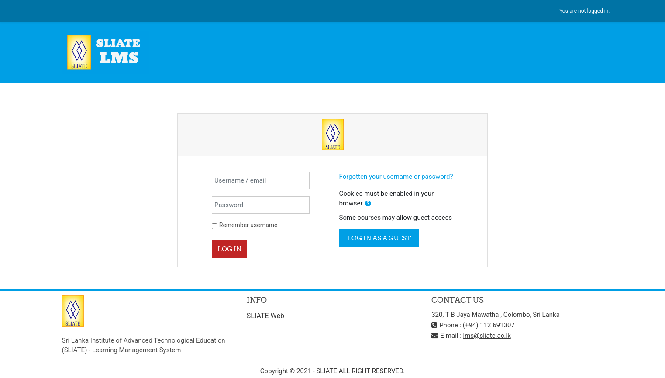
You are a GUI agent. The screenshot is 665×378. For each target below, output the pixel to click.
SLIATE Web (265, 316)
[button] (368, 203)
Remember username (248, 225)
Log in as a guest (379, 238)
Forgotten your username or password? (396, 176)
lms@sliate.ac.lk (487, 336)
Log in (229, 249)
